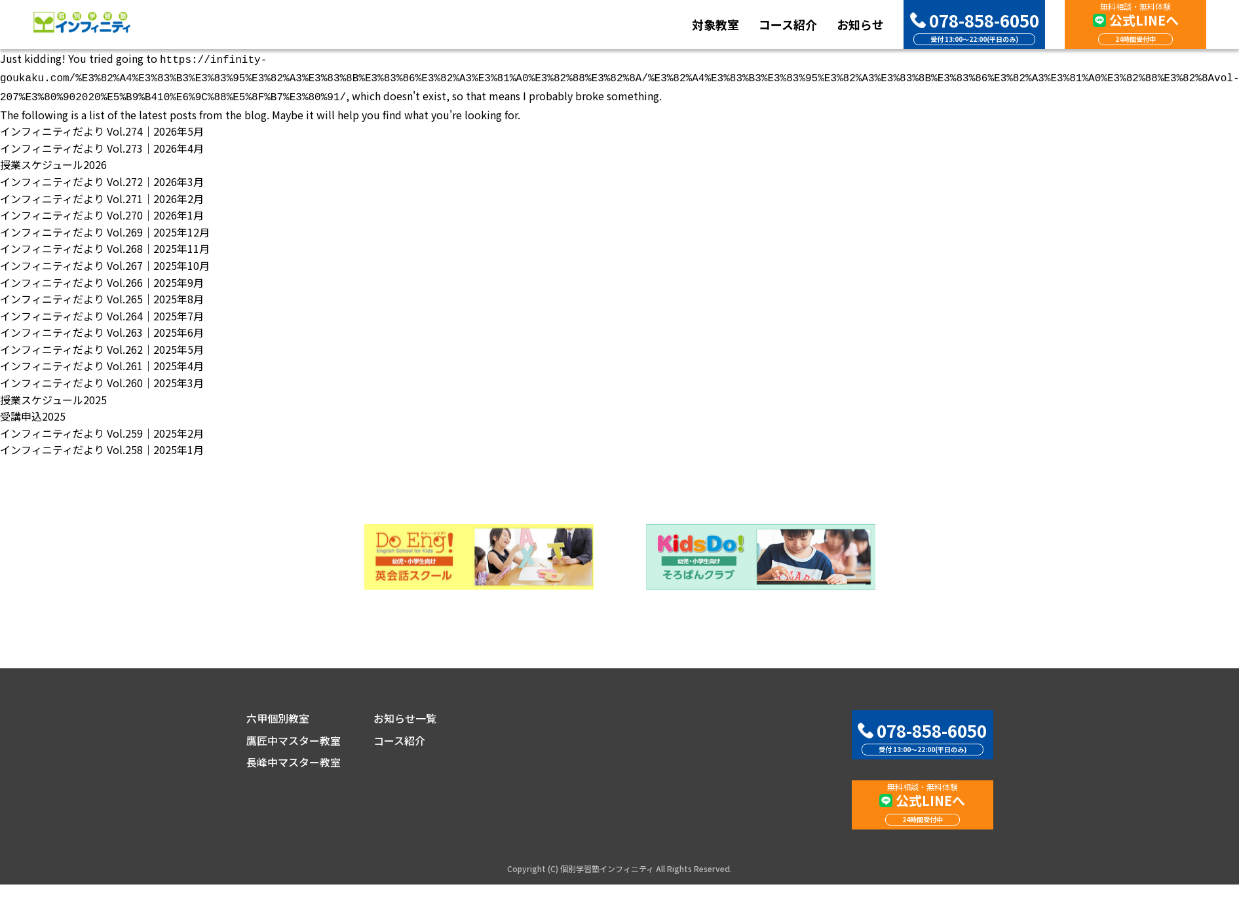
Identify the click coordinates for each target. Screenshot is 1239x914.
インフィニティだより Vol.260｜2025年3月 (102, 379)
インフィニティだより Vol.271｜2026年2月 (102, 194)
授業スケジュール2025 (53, 396)
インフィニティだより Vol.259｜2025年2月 (102, 429)
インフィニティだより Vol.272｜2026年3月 (102, 177)
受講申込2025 (33, 412)
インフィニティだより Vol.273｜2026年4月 (102, 144)
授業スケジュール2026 (53, 160)
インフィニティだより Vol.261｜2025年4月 (102, 362)
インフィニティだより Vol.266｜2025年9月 (102, 278)
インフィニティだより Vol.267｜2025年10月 (105, 261)
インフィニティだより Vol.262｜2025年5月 (102, 345)
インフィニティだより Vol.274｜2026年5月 (102, 127)
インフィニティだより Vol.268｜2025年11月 (105, 244)
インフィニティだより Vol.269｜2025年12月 (105, 228)
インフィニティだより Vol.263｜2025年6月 (102, 328)
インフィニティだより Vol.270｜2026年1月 (102, 211)
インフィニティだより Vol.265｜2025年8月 (102, 295)
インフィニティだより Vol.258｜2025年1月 (102, 445)
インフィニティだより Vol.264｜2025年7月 (102, 312)
